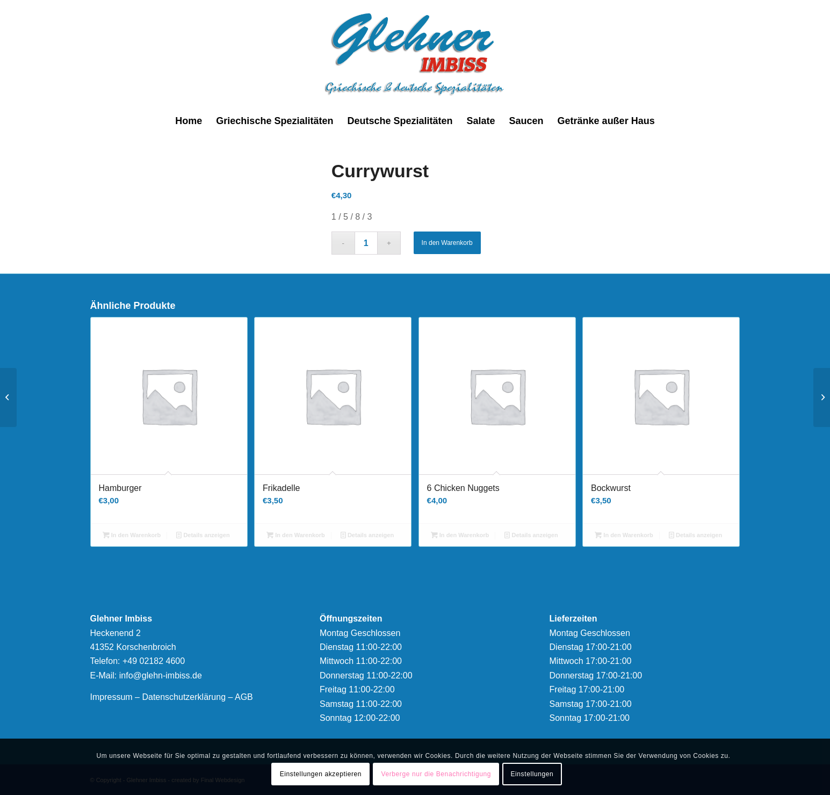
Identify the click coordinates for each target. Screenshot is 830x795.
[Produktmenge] (366, 243)
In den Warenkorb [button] (132, 535)
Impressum (111, 697)
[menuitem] (188, 120)
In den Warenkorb (447, 243)
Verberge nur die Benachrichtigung (436, 774)
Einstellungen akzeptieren (321, 774)
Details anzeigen (202, 535)
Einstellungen (531, 774)
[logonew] (415, 53)
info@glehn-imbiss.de (160, 675)
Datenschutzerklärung (184, 697)
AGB (244, 697)
